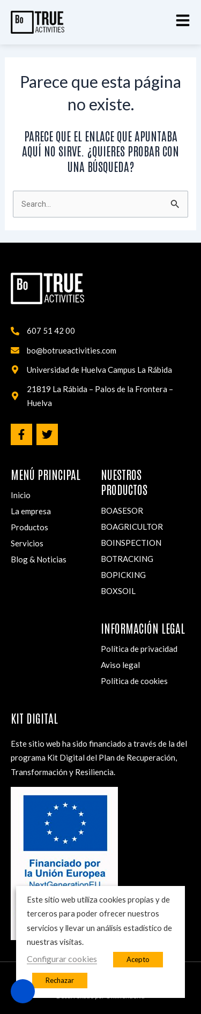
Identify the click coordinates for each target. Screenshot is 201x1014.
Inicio (21, 495)
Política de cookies (134, 681)
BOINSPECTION (131, 542)
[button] (182, 20)
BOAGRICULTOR (132, 526)
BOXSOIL (118, 591)
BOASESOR (122, 510)
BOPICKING (123, 575)
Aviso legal (120, 665)
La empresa (31, 511)
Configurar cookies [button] (62, 958)
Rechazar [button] (60, 980)
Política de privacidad (139, 649)
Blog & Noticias (38, 559)
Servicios (27, 543)
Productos (29, 527)
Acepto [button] (138, 959)
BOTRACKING (127, 559)
